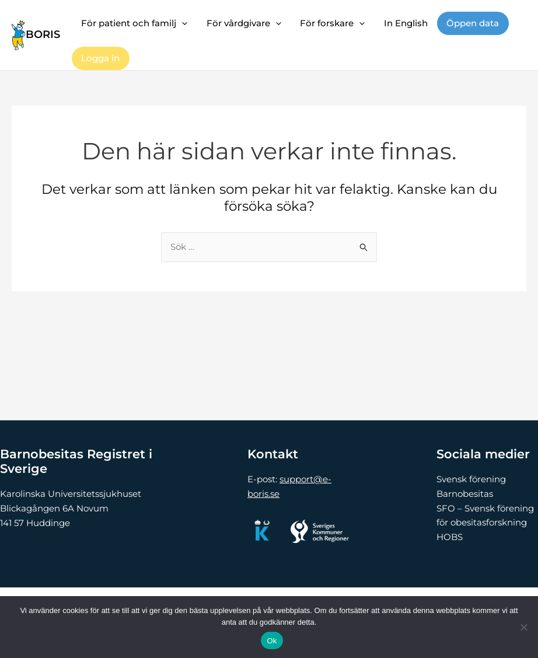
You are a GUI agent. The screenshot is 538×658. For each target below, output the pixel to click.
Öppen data (466, 23)
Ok (272, 640)
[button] (181, 23)
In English (400, 23)
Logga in (100, 58)
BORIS (43, 34)
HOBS (449, 536)
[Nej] (523, 627)
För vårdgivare (241, 23)
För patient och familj (134, 23)
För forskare (328, 23)
